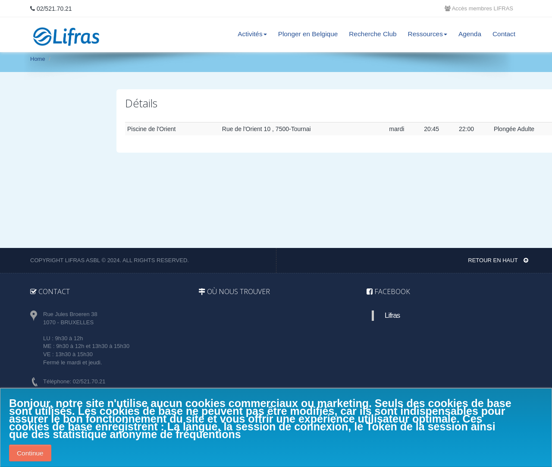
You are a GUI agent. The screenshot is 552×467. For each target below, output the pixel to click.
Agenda (469, 34)
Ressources (427, 34)
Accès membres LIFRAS (479, 8)
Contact (503, 34)
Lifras (392, 315)
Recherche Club (372, 34)
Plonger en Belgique (308, 34)
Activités (252, 34)
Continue (30, 453)
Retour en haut (498, 260)
